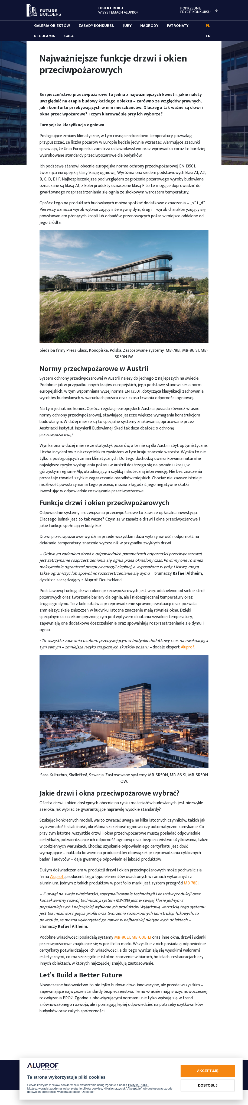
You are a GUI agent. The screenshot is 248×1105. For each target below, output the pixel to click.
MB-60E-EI (141, 937)
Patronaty (177, 25)
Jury (127, 25)
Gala (69, 36)
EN (208, 36)
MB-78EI (191, 883)
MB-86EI (122, 937)
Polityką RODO (138, 1085)
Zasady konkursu (97, 25)
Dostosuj (207, 1085)
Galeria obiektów (52, 25)
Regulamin (45, 36)
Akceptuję (207, 1071)
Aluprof (187, 647)
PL (208, 25)
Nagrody (149, 25)
